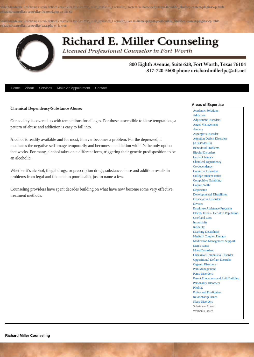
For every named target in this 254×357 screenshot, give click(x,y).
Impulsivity (200, 222)
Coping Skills (201, 185)
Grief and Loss (202, 218)
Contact (101, 88)
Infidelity (199, 227)
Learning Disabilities (206, 232)
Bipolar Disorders (204, 152)
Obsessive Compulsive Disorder (213, 255)
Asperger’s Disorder (205, 134)
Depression (200, 190)
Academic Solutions (205, 110)
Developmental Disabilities (210, 194)
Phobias (198, 287)
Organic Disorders (204, 264)
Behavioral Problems (206, 148)
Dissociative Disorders (207, 199)
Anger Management (205, 124)
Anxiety (198, 129)
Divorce (198, 204)
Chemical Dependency (207, 162)
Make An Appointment (73, 88)
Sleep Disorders (203, 301)
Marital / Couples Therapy (209, 236)
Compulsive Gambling (207, 180)
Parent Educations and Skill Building (216, 278)
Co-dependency (203, 166)
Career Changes (203, 157)
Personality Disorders (206, 283)
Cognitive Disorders (205, 171)
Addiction (199, 115)
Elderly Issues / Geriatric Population (215, 213)
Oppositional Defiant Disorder (212, 259)
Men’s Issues (201, 245)
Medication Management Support (214, 241)
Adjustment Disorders (207, 120)
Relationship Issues (205, 297)
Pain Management (204, 269)
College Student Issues (207, 176)
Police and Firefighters (207, 292)
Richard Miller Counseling (27, 335)
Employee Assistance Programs (212, 208)
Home (15, 88)
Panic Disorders (203, 273)
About (29, 88)
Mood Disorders (203, 250)
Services (45, 88)
